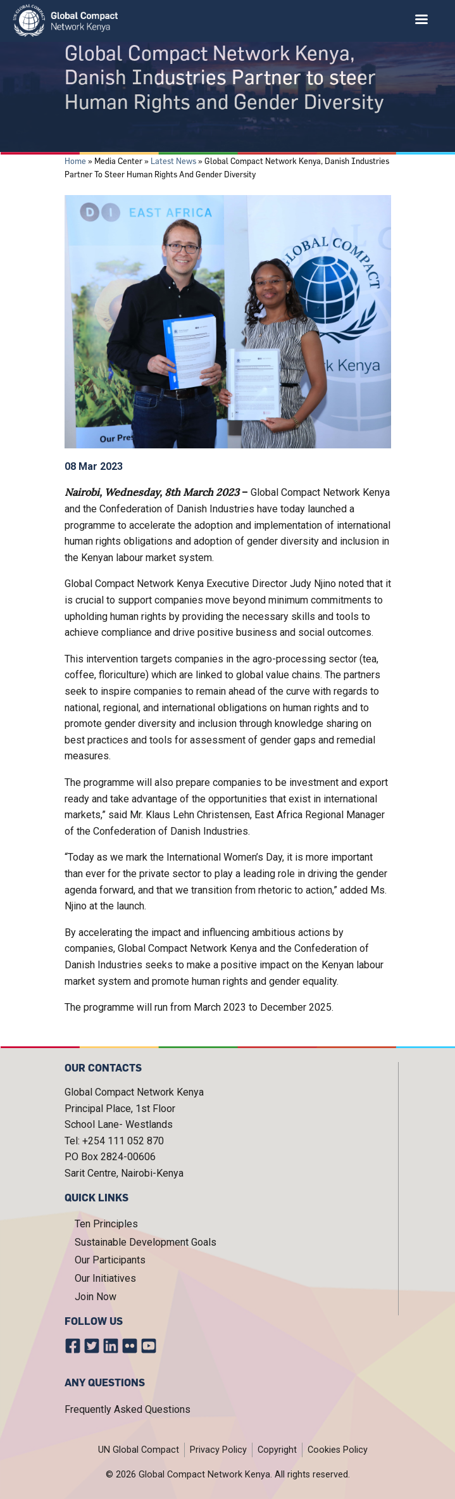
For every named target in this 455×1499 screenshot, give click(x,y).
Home (75, 161)
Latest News (173, 161)
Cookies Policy (338, 1450)
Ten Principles (106, 1224)
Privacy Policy (218, 1450)
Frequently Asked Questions (127, 1409)
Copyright (277, 1450)
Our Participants (110, 1260)
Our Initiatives (105, 1278)
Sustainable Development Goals (145, 1242)
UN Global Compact (138, 1450)
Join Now (95, 1297)
